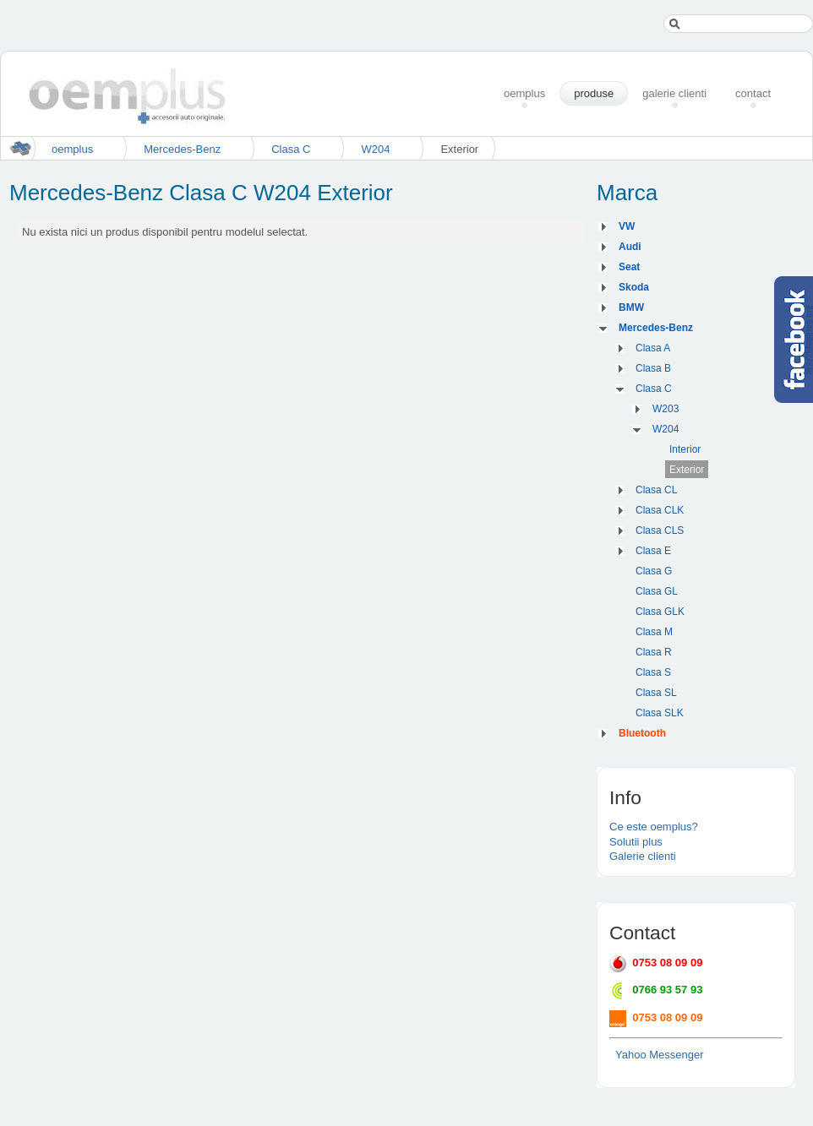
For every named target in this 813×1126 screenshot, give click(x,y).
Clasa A (653, 348)
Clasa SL (656, 693)
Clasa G (654, 571)
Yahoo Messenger (659, 1054)
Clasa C (290, 149)
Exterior (686, 470)
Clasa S (653, 672)
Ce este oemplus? (653, 826)
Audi (630, 247)
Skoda (634, 287)
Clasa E (653, 551)
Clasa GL (657, 591)
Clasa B (653, 368)
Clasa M (654, 632)
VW (627, 226)
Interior (685, 449)
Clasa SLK (660, 713)
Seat (629, 267)
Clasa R (654, 652)
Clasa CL (656, 490)
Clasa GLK (660, 611)
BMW (631, 307)
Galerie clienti (642, 856)
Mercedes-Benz (182, 149)
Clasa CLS (660, 530)
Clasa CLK (660, 510)
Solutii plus (636, 841)
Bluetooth (642, 733)
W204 (375, 149)
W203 (665, 409)
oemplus (72, 149)
